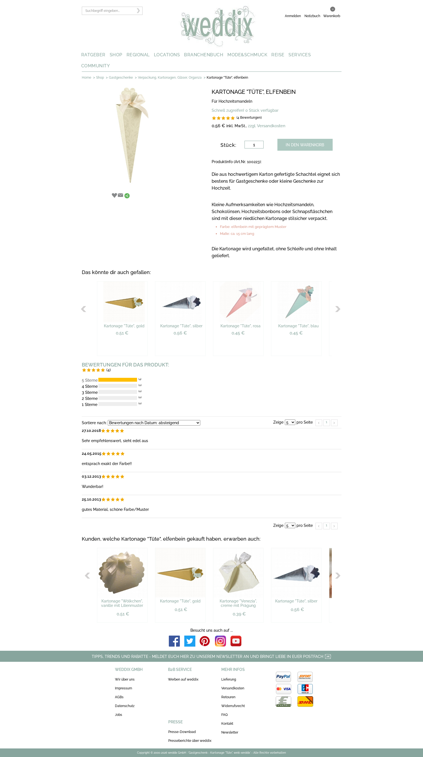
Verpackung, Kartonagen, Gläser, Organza (170, 77)
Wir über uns (125, 679)
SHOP (116, 54)
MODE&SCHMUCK (247, 54)
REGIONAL (138, 54)
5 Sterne (90, 380)
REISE (278, 54)
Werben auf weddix (183, 679)
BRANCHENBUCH (203, 54)
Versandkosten (232, 688)
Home (86, 77)
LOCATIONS (167, 54)
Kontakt (227, 724)
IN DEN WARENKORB (305, 145)
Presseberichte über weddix (189, 741)
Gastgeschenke (121, 77)
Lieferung (228, 679)
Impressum (123, 688)
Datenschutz (125, 706)
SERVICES (299, 54)
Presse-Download (182, 732)
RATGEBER (93, 54)
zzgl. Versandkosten (266, 125)
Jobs (118, 715)
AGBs (119, 697)
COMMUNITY (95, 65)
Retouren (228, 697)
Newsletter (229, 732)
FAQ (224, 715)
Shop (100, 77)
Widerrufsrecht (233, 706)
